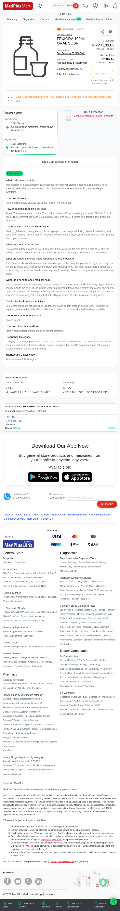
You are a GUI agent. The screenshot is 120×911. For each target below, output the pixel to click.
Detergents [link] (25, 657)
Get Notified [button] (102, 73)
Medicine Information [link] (13, 679)
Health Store (61, 14)
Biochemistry (80, 566)
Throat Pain (83, 705)
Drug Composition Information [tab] (60, 161)
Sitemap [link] (46, 906)
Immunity (81, 618)
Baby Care (20, 562)
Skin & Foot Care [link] (11, 616)
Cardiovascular (23, 761)
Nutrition (7, 729)
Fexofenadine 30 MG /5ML (71, 53)
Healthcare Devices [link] (12, 620)
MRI (62, 581)
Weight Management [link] (12, 601)
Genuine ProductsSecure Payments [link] (93, 116)
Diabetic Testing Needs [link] (14, 646)
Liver (94, 610)
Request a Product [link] (28, 683)
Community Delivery (14, 518)
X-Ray (79, 581)
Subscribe (107, 503)
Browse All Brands (77, 514)
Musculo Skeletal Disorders (96, 627)
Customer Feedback (100, 514)
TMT (78, 586)
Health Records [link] (10, 683)
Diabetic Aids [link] (51, 646)
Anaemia (100, 614)
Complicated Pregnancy (71, 686)
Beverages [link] (8, 666)
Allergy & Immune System (15, 737)
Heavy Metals (66, 635)
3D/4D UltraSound (92, 581)
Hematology (94, 566)
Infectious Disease (83, 635)
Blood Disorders (102, 635)
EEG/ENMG (88, 586)
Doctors (45, 19)
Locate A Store (36, 514)
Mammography (67, 586)
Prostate (64, 622)
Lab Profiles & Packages (71, 610)
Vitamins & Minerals (43, 724)
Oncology (7, 720)
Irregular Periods (68, 705)
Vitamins (90, 614)
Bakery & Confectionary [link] (41, 662)
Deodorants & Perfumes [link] (14, 581)
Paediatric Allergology (94, 677)
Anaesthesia (9, 761)
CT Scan (70, 581)
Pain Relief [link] (17, 612)
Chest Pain (65, 697)
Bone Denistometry (69, 590)
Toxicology (65, 631)
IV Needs (26, 765)
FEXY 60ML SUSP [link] (14, 421)
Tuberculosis (94, 622)
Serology (103, 562)
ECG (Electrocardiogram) (72, 594)
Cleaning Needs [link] (10, 657)
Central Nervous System (35, 707)
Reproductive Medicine (71, 677)
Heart (88, 610)
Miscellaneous (9, 750)
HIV (84, 622)
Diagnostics (29, 19)
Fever (109, 614)
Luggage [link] (23, 662)
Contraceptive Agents (13, 716)
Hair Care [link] (50, 573)
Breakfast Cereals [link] (26, 597)
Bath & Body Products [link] (13, 577)
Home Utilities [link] (39, 657)
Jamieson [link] (28, 636)
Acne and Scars (88, 709)
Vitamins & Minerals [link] (33, 631)
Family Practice (86, 660)
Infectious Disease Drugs (37, 716)
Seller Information (67, 74)
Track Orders (58, 514)
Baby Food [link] (8, 562)
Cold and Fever (80, 697)
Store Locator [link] (45, 683)
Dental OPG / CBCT (89, 590)
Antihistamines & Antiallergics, (72, 62)
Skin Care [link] (7, 573)
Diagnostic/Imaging (12, 774)
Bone (72, 618)
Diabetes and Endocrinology (73, 669)
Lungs (102, 610)
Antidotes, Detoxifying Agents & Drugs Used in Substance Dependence (30, 743)
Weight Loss (108, 697)
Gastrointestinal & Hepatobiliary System (22, 699)
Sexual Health (66, 714)
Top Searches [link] (9, 688)
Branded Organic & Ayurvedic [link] (29, 666)
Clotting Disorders (80, 631)
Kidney (63, 614)
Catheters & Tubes (11, 765)
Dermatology (66, 673)
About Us (9, 514)
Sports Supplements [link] (12, 631)
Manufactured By (14, 382)
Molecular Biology (68, 571)
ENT (76, 673)
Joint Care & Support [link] (47, 612)
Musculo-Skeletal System (15, 712)
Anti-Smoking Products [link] (34, 620)
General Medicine (68, 660)
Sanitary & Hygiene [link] (23, 573)
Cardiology (94, 669)
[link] (18, 5)
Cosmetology (106, 673)
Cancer (91, 618)
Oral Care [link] (39, 573)
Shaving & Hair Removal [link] (14, 586)
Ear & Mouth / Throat (28, 729)
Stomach (88, 640)
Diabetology (94, 664)
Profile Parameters (88, 562)
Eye (14, 729)
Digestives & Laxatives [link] (31, 616)
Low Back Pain (94, 701)
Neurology (106, 669)
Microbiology (66, 566)
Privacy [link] (58, 906)
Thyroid (80, 614)
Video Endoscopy (94, 594)
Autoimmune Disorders (71, 640)
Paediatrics (100, 660)
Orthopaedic (8, 769)
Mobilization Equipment (44, 765)
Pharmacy (12, 19)
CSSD (36, 761)
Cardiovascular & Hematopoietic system (22, 703)
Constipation (66, 701)
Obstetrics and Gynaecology (73, 664)
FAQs (19, 514)
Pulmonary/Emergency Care (40, 769)
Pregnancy (75, 622)
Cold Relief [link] (30, 612)
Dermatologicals (47, 729)
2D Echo (100, 586)
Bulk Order (33, 518)
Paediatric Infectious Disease (74, 681)
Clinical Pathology (68, 562)
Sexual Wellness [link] (33, 577)
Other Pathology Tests (70, 627)
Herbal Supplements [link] (12, 636)
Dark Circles (80, 701)
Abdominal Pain (105, 709)
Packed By (68, 382)
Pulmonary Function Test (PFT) (75, 599)
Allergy (72, 614)
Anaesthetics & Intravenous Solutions (20, 733)
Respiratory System (12, 707)
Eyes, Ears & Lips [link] (35, 581)
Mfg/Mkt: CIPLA (64, 34)
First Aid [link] (6, 612)
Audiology (89, 686)
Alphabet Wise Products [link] (29, 688)
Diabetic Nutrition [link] (34, 646)
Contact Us (47, 518)
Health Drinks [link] (9, 597)
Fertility (110, 610)
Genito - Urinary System (25, 720)
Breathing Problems (69, 709)
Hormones (34, 712)
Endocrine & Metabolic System (17, 724)
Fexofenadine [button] (14, 173)
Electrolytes (65, 644)
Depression (94, 697)
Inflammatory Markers (104, 640)
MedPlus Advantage (68, 19)
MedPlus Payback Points (99, 19)
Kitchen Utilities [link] (10, 662)
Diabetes (64, 618)
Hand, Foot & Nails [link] (37, 586)
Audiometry (106, 590)
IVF (91, 681)
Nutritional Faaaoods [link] (46, 597)
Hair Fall (95, 705)
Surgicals (20, 769)
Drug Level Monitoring (101, 631)
